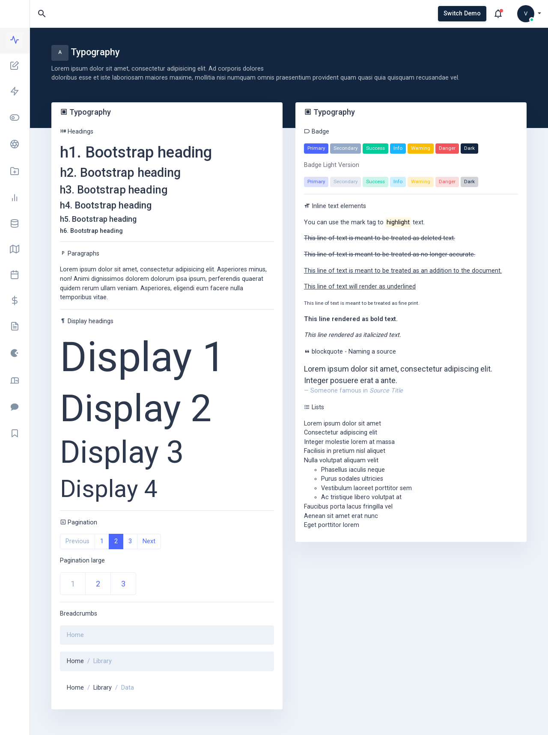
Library (102, 687)
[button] (529, 14)
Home (75, 661)
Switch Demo (462, 13)
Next (149, 541)
